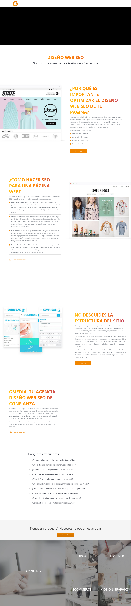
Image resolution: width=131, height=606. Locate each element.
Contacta (65, 535)
